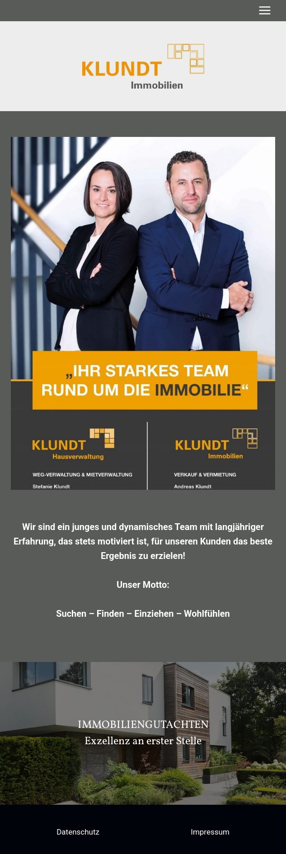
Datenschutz (77, 831)
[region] (143, 733)
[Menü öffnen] (264, 10)
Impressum (210, 831)
